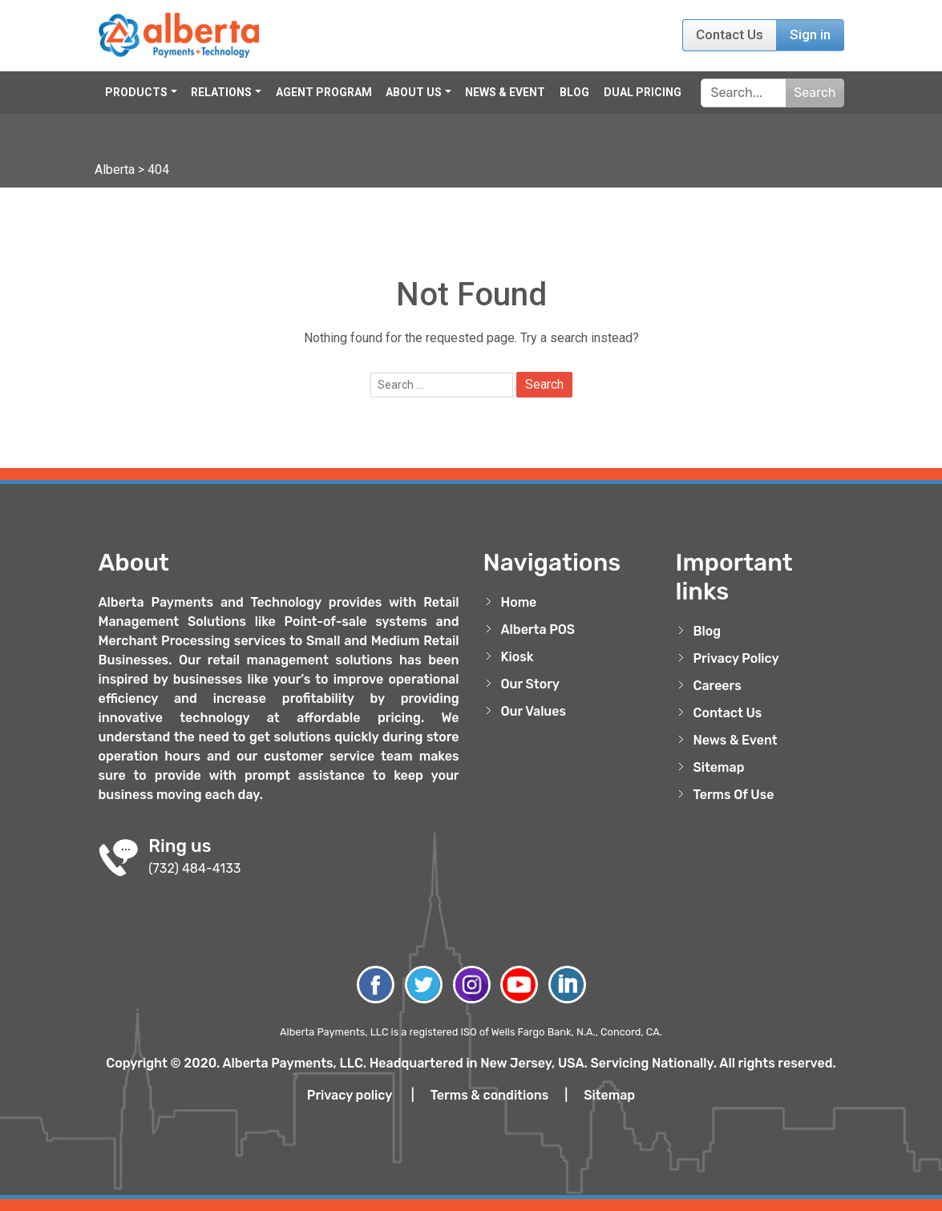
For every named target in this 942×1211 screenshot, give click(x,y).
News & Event (505, 92)
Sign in (810, 34)
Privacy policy (349, 1095)
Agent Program (324, 92)
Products (136, 92)
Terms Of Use (733, 794)
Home (519, 602)
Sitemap (719, 767)
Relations (221, 92)
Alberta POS (538, 629)
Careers (717, 685)
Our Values (534, 711)
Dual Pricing (642, 92)
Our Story (530, 684)
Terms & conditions (490, 1095)
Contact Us (729, 34)
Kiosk (517, 656)
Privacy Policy (736, 658)
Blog (574, 92)
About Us (414, 92)
